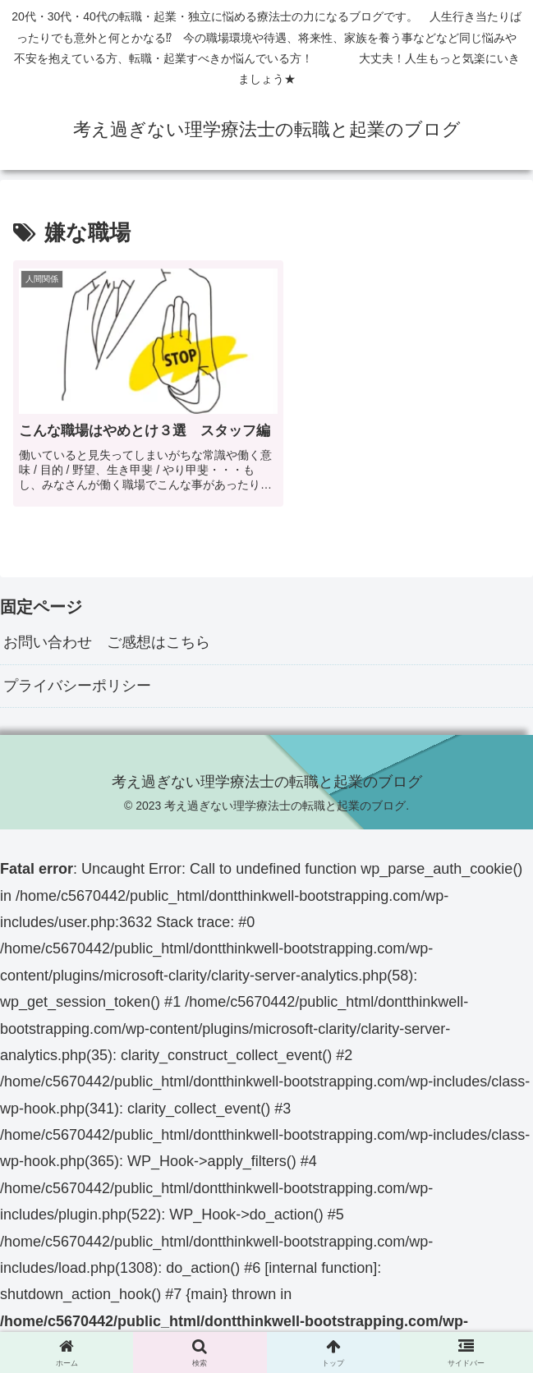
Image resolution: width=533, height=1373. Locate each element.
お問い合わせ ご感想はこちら (106, 653)
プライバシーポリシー (77, 697)
